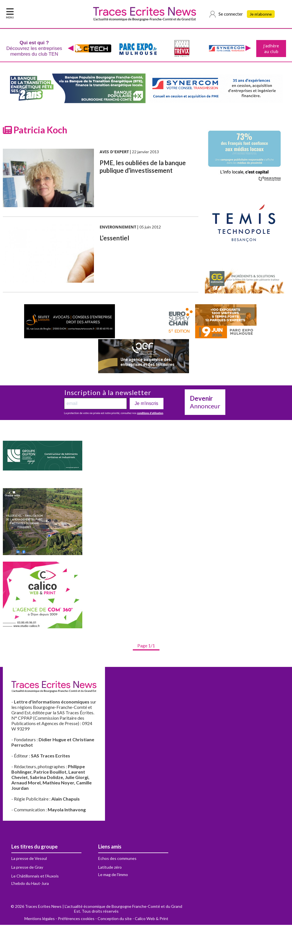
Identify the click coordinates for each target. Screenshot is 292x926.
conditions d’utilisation (150, 414)
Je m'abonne (261, 14)
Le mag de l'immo (113, 875)
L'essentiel (114, 239)
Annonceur (205, 403)
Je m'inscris (146, 404)
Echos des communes (117, 859)
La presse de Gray (27, 868)
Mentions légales (39, 919)
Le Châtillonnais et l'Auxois (35, 877)
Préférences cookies (76, 919)
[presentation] (70, 49)
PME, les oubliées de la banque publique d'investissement (143, 167)
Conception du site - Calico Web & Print (133, 919)
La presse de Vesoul (29, 859)
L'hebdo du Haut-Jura (30, 884)
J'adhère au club (270, 49)
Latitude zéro (110, 868)
